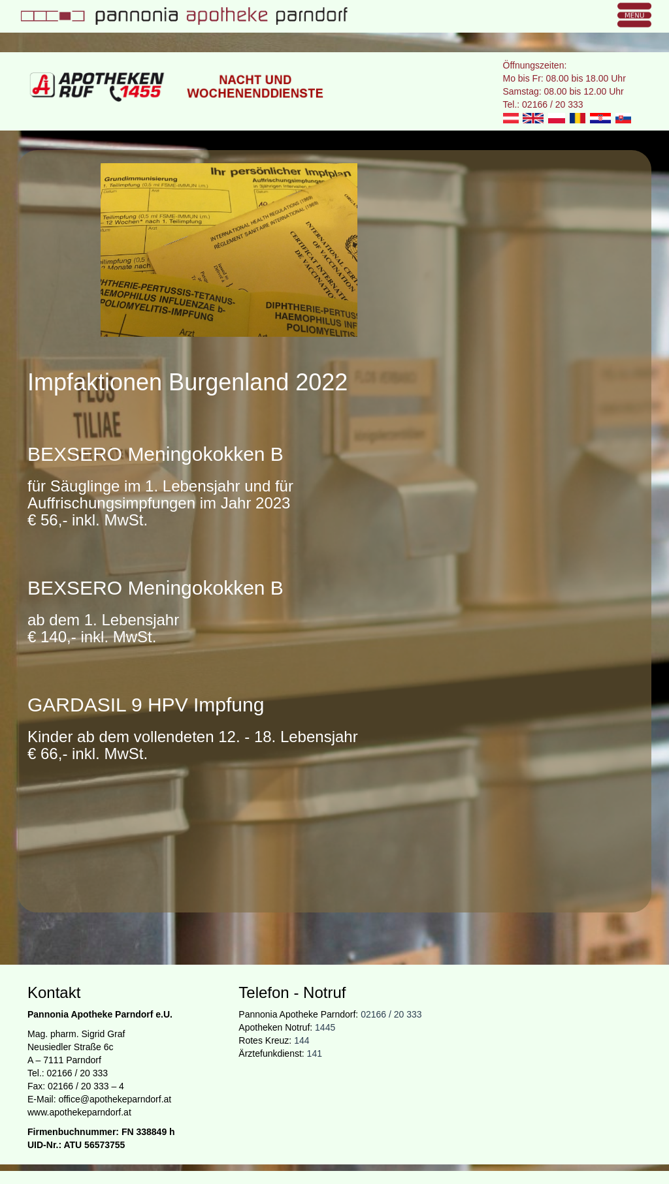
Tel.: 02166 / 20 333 (543, 104)
